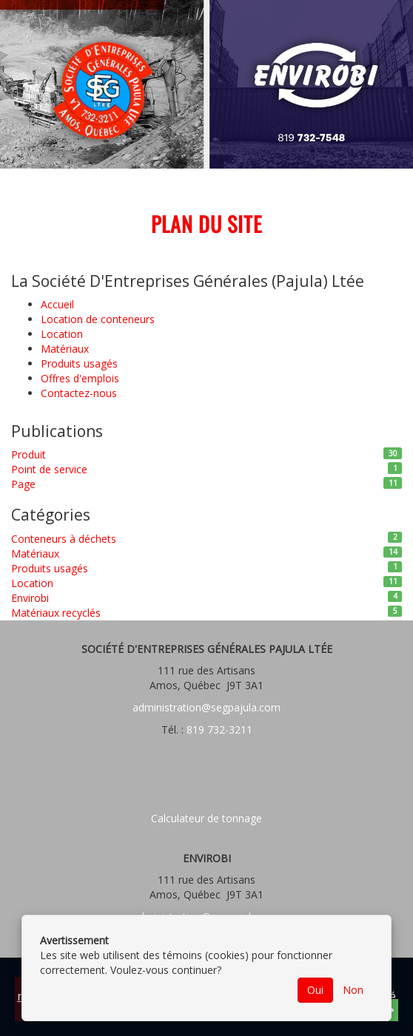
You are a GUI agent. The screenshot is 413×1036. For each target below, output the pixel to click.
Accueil (57, 304)
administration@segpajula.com (206, 707)
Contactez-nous (79, 393)
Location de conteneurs (98, 319)
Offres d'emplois (80, 378)
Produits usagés (79, 363)
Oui (315, 990)
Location (62, 334)
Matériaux (65, 349)
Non (353, 990)
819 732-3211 (218, 729)
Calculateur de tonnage (206, 818)
